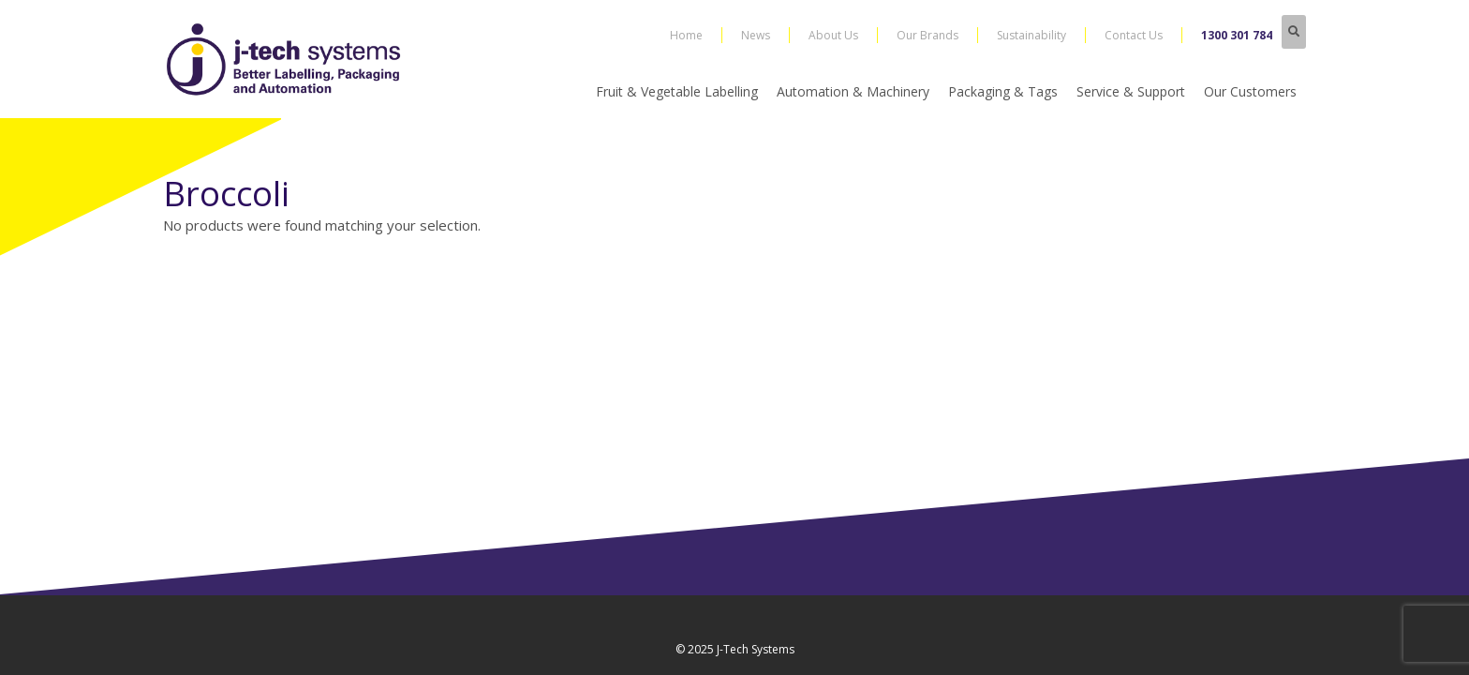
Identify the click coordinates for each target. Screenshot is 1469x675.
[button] (1294, 32)
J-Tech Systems (755, 649)
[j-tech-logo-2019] (287, 59)
